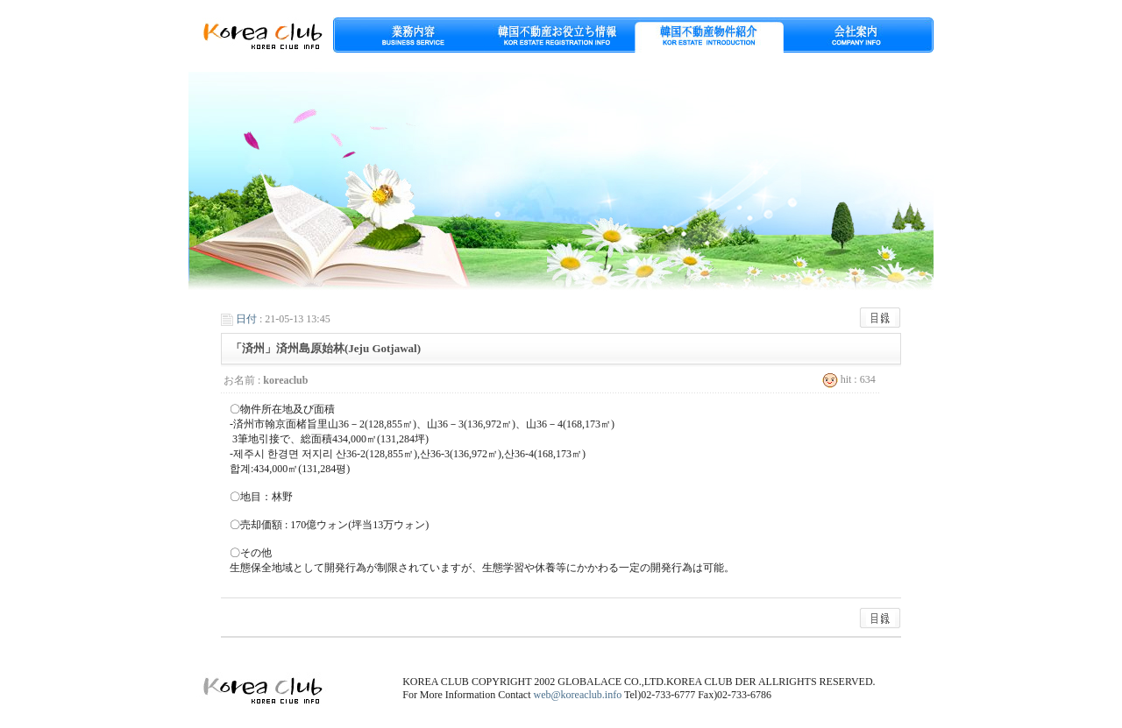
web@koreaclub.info (578, 695)
